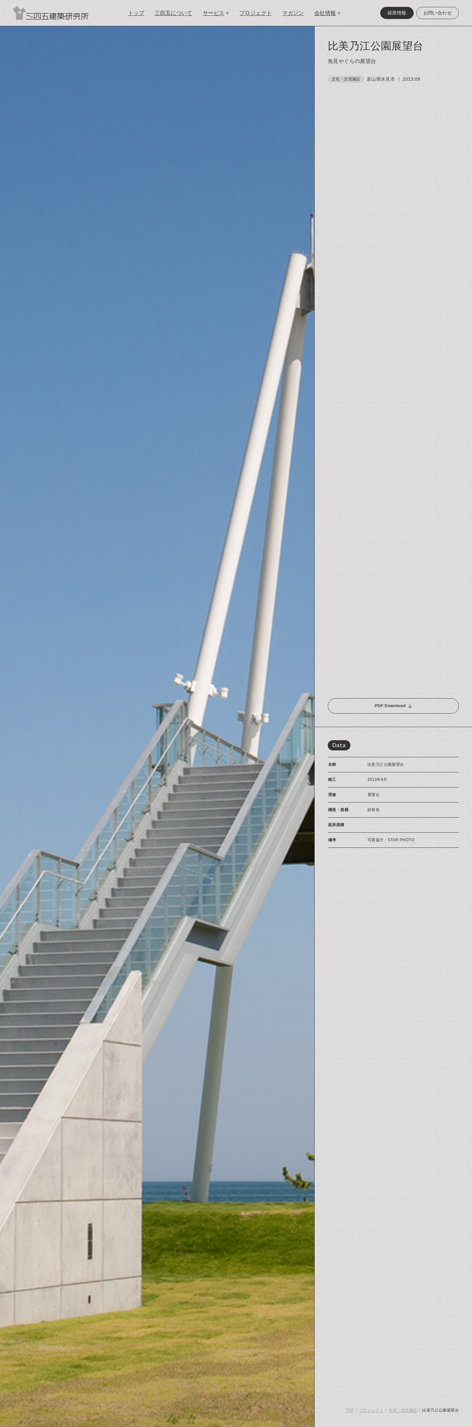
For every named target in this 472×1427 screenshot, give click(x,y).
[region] (393, 726)
